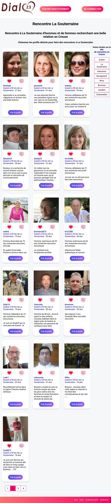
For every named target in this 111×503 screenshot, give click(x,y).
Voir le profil (15, 112)
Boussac (102, 85)
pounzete (38, 85)
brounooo (69, 304)
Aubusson (101, 71)
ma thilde (69, 158)
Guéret (102, 60)
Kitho (67, 377)
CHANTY (7, 450)
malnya (68, 85)
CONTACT (104, 500)
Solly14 (6, 304)
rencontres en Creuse (103, 53)
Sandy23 (38, 158)
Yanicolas (38, 304)
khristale (7, 85)
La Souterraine (102, 65)
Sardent (101, 90)
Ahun (101, 80)
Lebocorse (38, 377)
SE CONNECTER (92, 9)
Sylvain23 (7, 158)
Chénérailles (101, 94)
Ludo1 (6, 377)
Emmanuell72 (40, 231)
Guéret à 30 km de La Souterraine (12, 89)
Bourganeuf (102, 76)
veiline (6, 231)
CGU (82, 500)
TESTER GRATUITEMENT (55, 9)
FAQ (76, 500)
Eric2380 (69, 231)
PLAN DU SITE (91, 500)
